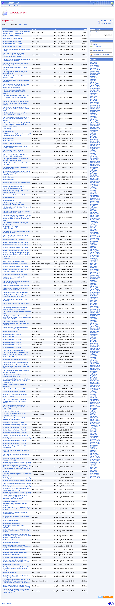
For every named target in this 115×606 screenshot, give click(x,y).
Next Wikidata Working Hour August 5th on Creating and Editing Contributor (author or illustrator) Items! (16, 173)
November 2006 (95, 422)
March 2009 (93, 379)
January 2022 (94, 141)
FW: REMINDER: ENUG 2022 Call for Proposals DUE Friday (14, 414)
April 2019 (93, 192)
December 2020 (95, 161)
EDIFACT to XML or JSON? (11, 36)
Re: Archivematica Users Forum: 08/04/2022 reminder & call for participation (16, 32)
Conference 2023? (8, 397)
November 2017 (95, 218)
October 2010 (94, 349)
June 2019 (93, 189)
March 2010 (93, 360)
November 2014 (95, 274)
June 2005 (93, 448)
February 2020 (94, 176)
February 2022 (94, 139)
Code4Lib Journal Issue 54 (11, 564)
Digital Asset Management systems (14, 549)
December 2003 (95, 476)
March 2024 (93, 101)
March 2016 (93, 249)
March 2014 (93, 286)
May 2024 (93, 98)
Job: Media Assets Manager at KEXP (14, 389)
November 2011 (95, 329)
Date (55, 29)
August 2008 (94, 390)
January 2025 (94, 85)
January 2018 (94, 215)
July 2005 (93, 447)
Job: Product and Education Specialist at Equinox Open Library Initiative (15, 64)
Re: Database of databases (11, 520)
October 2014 (94, 275)
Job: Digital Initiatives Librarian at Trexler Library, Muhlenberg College (16, 113)
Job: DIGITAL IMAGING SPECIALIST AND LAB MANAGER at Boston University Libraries (16, 97)
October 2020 (94, 164)
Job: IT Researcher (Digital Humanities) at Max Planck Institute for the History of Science (16, 118)
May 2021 (93, 153)
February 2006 (94, 436)
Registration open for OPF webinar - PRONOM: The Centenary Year (14, 187)
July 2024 (93, 94)
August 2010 (94, 353)
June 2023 (93, 115)
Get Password (97, 46)
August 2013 (94, 297)
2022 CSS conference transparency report (16, 362)
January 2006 (94, 438)
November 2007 (95, 404)
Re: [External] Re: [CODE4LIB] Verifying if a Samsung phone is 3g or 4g (16, 489)
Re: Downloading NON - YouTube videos (15, 242)
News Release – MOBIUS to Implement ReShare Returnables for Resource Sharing (16, 586)
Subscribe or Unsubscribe (101, 55)
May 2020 (93, 172)
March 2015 (93, 268)
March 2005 (93, 453)
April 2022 (93, 136)
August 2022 (94, 130)
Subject (5, 29)
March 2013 (93, 305)
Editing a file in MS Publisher (12, 143)
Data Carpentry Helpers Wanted (13, 38)
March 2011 (93, 342)
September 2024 (95, 91)
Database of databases (10, 501)
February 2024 (94, 102)
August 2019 (94, 186)
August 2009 (94, 371)
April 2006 (93, 433)
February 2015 (94, 269)
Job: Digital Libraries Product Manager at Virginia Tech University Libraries (16, 295)
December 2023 (95, 105)
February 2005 (94, 455)
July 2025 (93, 76)
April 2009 (93, 377)
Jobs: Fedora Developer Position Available (16, 285)
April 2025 (93, 81)
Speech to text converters (11, 411)
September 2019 (95, 184)
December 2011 (95, 328)
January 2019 (94, 196)
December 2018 (95, 198)
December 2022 (95, 124)
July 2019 (93, 187)
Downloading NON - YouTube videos (14, 239)
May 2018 (93, 209)
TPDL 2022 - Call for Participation (13, 272)
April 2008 (93, 396)
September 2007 (95, 407)
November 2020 (95, 162)
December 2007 (95, 402)
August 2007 (94, 408)
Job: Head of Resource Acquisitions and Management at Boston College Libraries (15, 353)
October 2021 (94, 145)
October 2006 (94, 424)
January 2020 (94, 178)
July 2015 (93, 261)
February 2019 (94, 195)
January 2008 (94, 400)
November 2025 (95, 70)
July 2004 (93, 465)
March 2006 (93, 434)
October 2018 (94, 201)
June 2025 (93, 77)
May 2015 (93, 264)
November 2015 (95, 255)
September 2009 (95, 370)
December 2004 (95, 458)
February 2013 (94, 306)
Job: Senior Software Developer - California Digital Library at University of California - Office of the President (16, 366)
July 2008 (93, 391)
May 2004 (93, 468)
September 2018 (95, 203)
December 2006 (95, 421)
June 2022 (93, 133)
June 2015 (93, 263)
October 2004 (94, 461)
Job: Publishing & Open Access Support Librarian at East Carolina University (15, 308)
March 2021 (93, 156)
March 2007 (93, 416)
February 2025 (94, 84)
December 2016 (95, 235)
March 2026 (93, 64)
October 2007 (94, 405)
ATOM (100, 597)
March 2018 (93, 212)
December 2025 (95, 68)
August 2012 (94, 315)
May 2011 (93, 339)
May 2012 (93, 320)
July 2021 (93, 150)
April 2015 (93, 266)
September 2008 (95, 388)
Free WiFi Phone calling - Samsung (14, 391)
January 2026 (94, 67)
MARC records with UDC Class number (15, 264)
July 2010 (93, 354)
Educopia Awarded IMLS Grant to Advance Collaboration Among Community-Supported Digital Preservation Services (17, 535)
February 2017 (94, 232)
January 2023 (94, 122)
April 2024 (93, 99)
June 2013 (93, 300)
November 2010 (95, 348)
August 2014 (94, 278)
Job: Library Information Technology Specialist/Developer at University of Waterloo (14, 401)
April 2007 (93, 414)
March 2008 (93, 397)
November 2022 (95, 125)
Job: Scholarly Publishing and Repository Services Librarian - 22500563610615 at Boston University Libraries (16, 86)
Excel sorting (7, 128)
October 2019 (94, 183)
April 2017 (93, 229)
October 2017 (94, 220)
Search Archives (95, 29)
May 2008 (93, 394)
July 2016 (93, 243)
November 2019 (95, 181)
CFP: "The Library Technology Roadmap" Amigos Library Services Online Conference (16, 253)
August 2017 (94, 223)
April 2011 (93, 340)
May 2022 (93, 135)
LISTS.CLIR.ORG (6, 603)
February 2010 (94, 362)
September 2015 (95, 258)
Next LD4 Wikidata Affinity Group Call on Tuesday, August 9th (15, 191)
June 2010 (93, 356)
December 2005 (95, 439)
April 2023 (93, 118)
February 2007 (94, 417)
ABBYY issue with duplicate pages (13, 261)
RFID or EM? (7, 471)
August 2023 (94, 111)
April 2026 (93, 62)
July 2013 (93, 298)
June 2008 (93, 393)
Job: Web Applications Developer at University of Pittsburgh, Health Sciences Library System (16, 407)
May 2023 (93, 116)
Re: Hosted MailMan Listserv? (12, 334)
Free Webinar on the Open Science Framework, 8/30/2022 (14, 459)
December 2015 (95, 254)
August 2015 (94, 260)
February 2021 (94, 158)
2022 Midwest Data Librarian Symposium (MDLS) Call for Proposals (15, 288)
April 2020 (93, 173)
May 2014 (93, 283)
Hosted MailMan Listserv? (11, 331)
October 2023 (94, 108)
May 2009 (93, 376)
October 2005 (94, 442)
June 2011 (93, 337)
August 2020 (94, 167)
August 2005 (94, 445)
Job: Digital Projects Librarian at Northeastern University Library (13, 151)
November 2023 (95, 107)
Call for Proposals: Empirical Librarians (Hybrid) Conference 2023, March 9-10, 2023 (16, 560)
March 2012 (93, 323)
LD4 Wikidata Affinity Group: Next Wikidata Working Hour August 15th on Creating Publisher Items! (16, 380)
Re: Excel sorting (8, 131)
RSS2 (110, 597)
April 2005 (93, 451)
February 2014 (94, 288)
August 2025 (94, 74)
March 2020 (93, 175)
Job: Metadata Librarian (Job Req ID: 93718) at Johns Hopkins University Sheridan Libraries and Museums (16, 124)
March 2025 (93, 82)
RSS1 (105, 597)
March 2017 (93, 230)
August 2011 (94, 334)
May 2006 (93, 431)
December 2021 (95, 142)
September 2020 (95, 166)
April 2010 (93, 359)
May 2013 (93, 302)
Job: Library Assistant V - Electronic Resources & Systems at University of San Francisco (16, 323)
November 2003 (95, 478)
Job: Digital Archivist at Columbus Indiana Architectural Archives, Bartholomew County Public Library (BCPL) (17, 317)
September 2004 (95, 462)
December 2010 (95, 346)
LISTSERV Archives (107, 21)
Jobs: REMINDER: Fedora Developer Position (17, 483)
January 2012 (94, 326)
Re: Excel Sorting (8, 197)
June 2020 (93, 170)
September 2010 (95, 351)
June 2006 (93, 430)
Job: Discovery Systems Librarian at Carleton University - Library (14, 375)
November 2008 (95, 385)
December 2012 (95, 309)
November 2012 (95, 311)
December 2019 (95, 179)
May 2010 (93, 357)
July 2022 (93, 132)
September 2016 (95, 240)
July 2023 (93, 113)
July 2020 (93, 169)
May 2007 (93, 413)
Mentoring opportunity (10, 572)
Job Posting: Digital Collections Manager (15, 292)
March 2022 (93, 138)
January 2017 (94, 234)
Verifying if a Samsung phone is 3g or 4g (15, 435)
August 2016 (94, 241)
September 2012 (95, 314)
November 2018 (95, 200)
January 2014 (94, 289)
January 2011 (94, 345)
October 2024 (94, 90)
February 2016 (94, 251)
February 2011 (94, 343)
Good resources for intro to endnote (14, 195)
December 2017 (95, 217)
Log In (95, 44)
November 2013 (95, 292)
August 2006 (94, 427)
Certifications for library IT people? (14, 422)
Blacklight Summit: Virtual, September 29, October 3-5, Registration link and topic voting (16, 568)
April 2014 (93, 285)
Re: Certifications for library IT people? (15, 425)
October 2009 (94, 368)
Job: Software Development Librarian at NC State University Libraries (16, 59)
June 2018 (93, 207)
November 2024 (95, 88)
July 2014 (93, 280)
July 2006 (93, 428)
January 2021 (94, 159)
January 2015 (94, 271)
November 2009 (95, 366)
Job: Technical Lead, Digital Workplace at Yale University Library (16, 282)
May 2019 (93, 190)
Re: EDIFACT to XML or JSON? (12, 41)
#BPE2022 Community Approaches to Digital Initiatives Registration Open (17, 134)
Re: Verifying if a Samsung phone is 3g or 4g (17, 438)
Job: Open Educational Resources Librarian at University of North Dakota (16, 212)
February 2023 (94, 121)
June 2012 (93, 319)
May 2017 (93, 227)
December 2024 (95, 87)
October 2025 (94, 71)
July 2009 (93, 373)
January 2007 (94, 419)
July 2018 (93, 206)
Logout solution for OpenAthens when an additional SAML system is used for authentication (16, 591)
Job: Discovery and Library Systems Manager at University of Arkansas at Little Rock (16, 109)
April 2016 (93, 247)
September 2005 (95, 444)
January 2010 (94, 363)
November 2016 (95, 237)
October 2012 (94, 312)
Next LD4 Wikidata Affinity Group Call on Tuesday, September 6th (15, 576)
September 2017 (95, 221)
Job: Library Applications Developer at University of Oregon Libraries (15, 155)
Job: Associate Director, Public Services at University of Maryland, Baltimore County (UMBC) (16, 103)
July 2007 (93, 410)
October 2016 (94, 238)
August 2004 (94, 464)
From (34, 29)
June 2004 (93, 467)
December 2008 (95, 383)
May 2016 (93, 246)
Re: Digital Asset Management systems (15, 552)
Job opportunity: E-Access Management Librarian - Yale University (15, 328)
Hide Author (23, 24)
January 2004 (94, 475)
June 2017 (93, 226)
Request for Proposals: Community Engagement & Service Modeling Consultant (16, 546)
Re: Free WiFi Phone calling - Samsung (15, 394)
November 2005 (95, 441)
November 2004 (95, 459)
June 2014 (93, 281)
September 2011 (95, 332)
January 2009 (94, 382)
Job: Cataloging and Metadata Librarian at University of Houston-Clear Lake (16, 203)
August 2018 (94, 204)
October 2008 (94, 387)
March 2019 (93, 193)
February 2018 (94, 213)
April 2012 (93, 322)
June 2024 (93, 96)
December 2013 (95, 291)
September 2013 (95, 295)
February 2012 (94, 325)
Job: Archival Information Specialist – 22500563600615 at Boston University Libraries (14, 91)
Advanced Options (95, 31)
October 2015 (94, 257)
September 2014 (95, 277)
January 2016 (94, 252)
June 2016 (93, 244)
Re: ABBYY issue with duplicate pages (15, 274)
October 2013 (94, 294)
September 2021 (95, 147)
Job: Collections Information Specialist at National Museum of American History (16, 455)
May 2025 (93, 79)
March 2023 (93, 119)
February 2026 (94, 65)
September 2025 (95, 73)
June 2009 (93, 374)
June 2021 (93, 152)
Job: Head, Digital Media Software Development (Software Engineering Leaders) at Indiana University (14, 55)
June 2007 (93, 411)
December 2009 (95, 365)
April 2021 (93, 155)
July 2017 (93, 224)
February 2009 (94, 380)
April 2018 (93, 210)
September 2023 (95, 110)
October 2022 (94, 127)
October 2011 (94, 331)
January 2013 (94, 308)
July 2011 (93, 336)
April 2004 (93, 470)
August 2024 (94, 93)
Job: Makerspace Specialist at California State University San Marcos (15, 418)
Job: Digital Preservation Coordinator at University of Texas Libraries (15, 159)
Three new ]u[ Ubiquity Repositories (14, 350)
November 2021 (95, 144)
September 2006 (95, 425)
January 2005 (94, 456)
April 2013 (93, 303)
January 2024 (94, 104)
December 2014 (95, 272)
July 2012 (93, 317)
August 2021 (94, 149)
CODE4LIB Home (106, 23)
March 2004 (93, 472)
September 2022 (95, 128)
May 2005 (93, 450)
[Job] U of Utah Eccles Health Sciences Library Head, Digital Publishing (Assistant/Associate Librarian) (15, 497)
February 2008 (94, 399)
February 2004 (94, 473)
